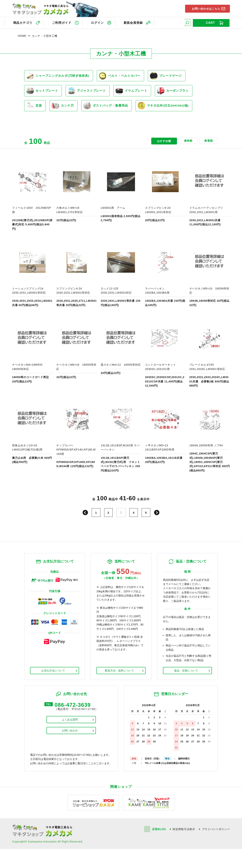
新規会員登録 (136, 22)
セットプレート (42, 91)
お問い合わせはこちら (204, 8)
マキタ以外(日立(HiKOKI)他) (167, 107)
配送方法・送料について (119, 672)
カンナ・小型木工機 (44, 34)
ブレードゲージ (169, 75)
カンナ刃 (64, 107)
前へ (84, 514)
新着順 (207, 143)
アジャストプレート (88, 91)
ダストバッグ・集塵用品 (109, 107)
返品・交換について (186, 672)
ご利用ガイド (62, 22)
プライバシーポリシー (216, 831)
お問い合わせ (70, 733)
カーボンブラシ (177, 91)
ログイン (99, 22)
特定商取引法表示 (184, 831)
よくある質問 (70, 722)
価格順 (185, 143)
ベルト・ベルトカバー (121, 75)
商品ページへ (32, 198)
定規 (34, 107)
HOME (22, 34)
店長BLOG (159, 831)
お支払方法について (53, 672)
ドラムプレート (134, 91)
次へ (158, 514)
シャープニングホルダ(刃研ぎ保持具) (58, 75)
